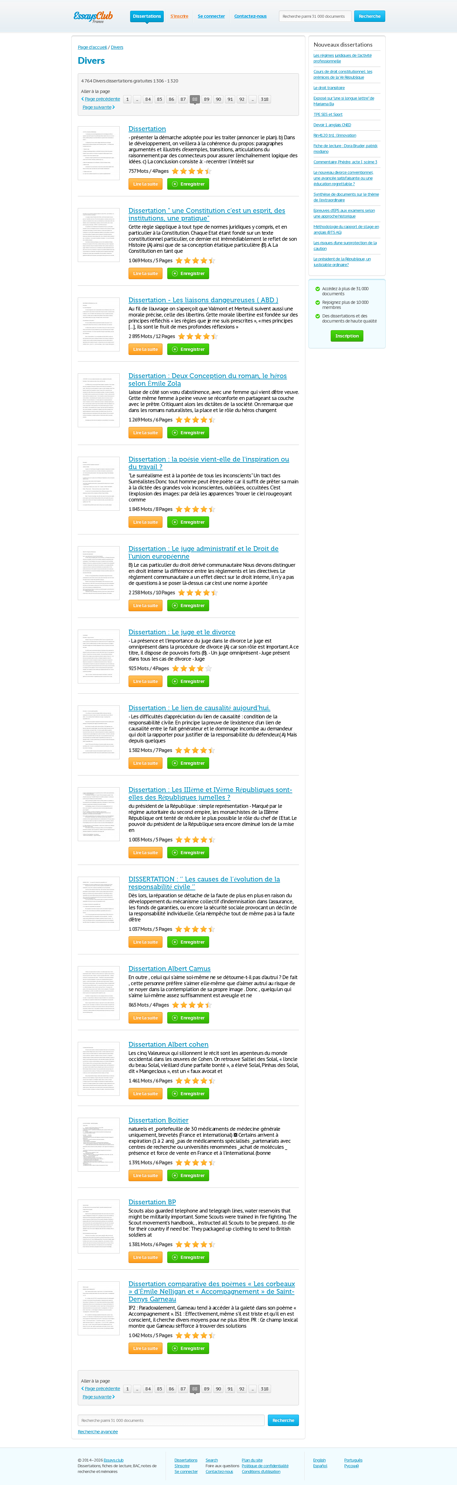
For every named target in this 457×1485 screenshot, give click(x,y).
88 (194, 99)
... (137, 99)
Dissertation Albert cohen (169, 1044)
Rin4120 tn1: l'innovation (335, 135)
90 (218, 99)
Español (320, 1466)
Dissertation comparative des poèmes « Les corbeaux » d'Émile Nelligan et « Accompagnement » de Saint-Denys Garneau (212, 1291)
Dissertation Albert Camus (170, 968)
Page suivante (97, 107)
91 (230, 99)
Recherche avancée (98, 1432)
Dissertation (147, 129)
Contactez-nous (250, 16)
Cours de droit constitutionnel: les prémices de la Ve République (343, 74)
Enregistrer (188, 184)
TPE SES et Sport (328, 114)
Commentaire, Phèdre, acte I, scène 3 (345, 162)
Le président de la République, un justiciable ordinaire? (342, 261)
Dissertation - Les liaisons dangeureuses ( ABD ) (203, 300)
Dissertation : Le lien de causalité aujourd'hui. (199, 708)
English (319, 1460)
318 (264, 99)
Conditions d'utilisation (261, 1471)
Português (353, 1460)
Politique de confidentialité (265, 1466)
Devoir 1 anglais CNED (332, 125)
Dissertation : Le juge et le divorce (182, 632)
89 (206, 99)
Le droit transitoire (329, 87)
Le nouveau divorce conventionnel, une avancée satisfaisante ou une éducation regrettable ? (343, 178)
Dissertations (186, 1460)
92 (241, 99)
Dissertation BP (152, 1202)
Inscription (347, 336)
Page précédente (102, 99)
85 (159, 99)
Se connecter (211, 16)
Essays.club (114, 1460)
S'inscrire (179, 16)
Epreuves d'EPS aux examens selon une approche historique (344, 213)
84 (147, 99)
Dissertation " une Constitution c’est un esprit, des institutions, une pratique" (207, 214)
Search (212, 1460)
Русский (351, 1466)
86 (171, 99)
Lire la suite (145, 184)
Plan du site (252, 1460)
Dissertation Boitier (159, 1120)
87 (183, 99)
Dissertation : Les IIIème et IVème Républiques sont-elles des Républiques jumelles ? (210, 793)
